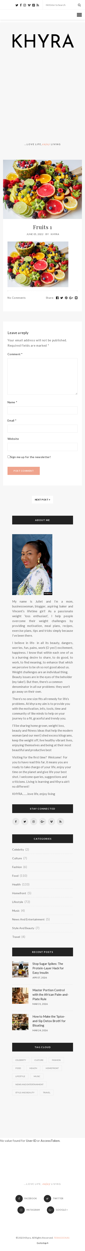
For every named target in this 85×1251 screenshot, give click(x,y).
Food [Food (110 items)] (18, 1068)
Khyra (55, 234)
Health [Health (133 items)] (33, 1068)
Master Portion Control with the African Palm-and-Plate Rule (50, 994)
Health (16, 884)
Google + (57, 1209)
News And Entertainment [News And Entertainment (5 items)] (29, 1084)
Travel (16, 936)
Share (50, 297)
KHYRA (42, 43)
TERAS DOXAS (61, 1237)
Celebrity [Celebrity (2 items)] (20, 1060)
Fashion (17, 867)
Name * (12, 402)
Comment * (15, 354)
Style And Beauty (23, 928)
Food (15, 875)
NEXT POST (42, 499)
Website (13, 438)
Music (16, 910)
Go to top (42, 1243)
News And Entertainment (28, 919)
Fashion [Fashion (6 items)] (56, 1060)
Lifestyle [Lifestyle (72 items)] (20, 1076)
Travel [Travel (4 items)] (46, 1092)
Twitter (53, 1198)
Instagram (28, 1209)
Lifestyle (17, 902)
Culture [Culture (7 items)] (38, 1060)
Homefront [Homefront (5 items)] (52, 1068)
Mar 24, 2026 (40, 1030)
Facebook (26, 1198)
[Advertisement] (42, 96)
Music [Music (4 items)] (37, 1076)
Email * (12, 420)
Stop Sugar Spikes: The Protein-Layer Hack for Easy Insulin (48, 968)
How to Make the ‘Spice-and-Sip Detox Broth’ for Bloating (49, 1021)
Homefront (19, 893)
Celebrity (18, 849)
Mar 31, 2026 (40, 1003)
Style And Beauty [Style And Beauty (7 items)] (24, 1092)
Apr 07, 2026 (39, 977)
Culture (17, 858)
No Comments (17, 297)
